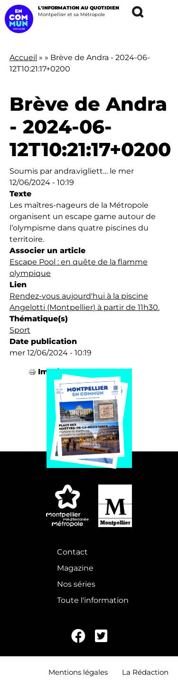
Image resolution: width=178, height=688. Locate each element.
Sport (19, 330)
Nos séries (76, 584)
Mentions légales (78, 672)
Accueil (23, 57)
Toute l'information (93, 600)
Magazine (75, 568)
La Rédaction (145, 672)
